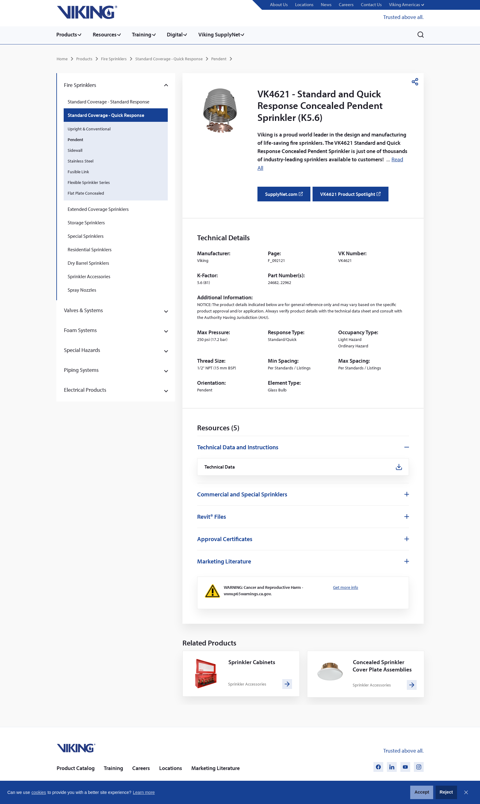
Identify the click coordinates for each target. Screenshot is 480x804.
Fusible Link (78, 171)
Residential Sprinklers (89, 248)
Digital (179, 34)
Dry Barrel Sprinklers (88, 262)
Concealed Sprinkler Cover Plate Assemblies (383, 664)
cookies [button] (39, 792)
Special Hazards (82, 349)
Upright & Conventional (89, 128)
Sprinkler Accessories (89, 275)
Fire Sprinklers (114, 58)
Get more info (345, 586)
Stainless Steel (80, 160)
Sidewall (75, 149)
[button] (407, 5)
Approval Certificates (224, 538)
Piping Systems (81, 368)
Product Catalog (76, 767)
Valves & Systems (83, 309)
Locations (308, 4)
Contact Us (373, 4)
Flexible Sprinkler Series (89, 181)
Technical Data (220, 466)
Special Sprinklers (85, 235)
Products (66, 34)
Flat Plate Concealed (86, 192)
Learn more (144, 792)
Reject (446, 792)
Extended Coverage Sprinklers (98, 208)
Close (466, 792)
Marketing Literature (224, 560)
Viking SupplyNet (224, 34)
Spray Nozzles (82, 289)
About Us (283, 4)
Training (144, 34)
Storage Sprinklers (86, 222)
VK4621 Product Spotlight (353, 195)
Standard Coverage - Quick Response (169, 58)
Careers (349, 4)
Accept (421, 792)
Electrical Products (85, 388)
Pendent (219, 58)
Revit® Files (211, 516)
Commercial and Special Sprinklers (242, 493)
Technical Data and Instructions (237, 446)
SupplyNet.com (285, 195)
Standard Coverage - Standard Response (108, 101)
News (330, 4)
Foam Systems (80, 329)
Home (62, 58)
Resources (106, 34)
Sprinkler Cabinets (252, 661)
